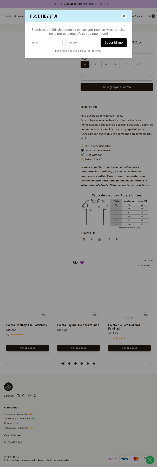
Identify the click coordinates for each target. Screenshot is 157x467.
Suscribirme (114, 42)
